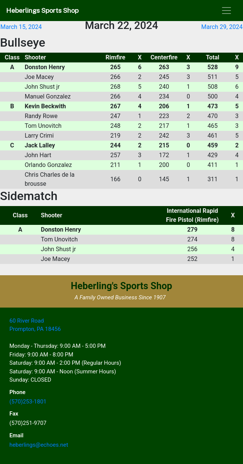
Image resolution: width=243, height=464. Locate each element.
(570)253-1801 (28, 401)
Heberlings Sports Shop (42, 10)
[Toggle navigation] (226, 10)
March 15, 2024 (21, 26)
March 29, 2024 (222, 26)
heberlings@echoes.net (38, 444)
